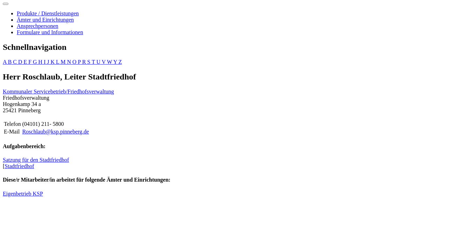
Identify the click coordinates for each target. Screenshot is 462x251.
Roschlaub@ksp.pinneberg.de (55, 132)
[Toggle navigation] (5, 4)
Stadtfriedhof (19, 166)
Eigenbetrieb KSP (23, 194)
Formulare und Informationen (50, 32)
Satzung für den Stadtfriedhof (36, 160)
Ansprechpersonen (37, 26)
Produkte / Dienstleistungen (48, 13)
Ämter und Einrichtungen (45, 20)
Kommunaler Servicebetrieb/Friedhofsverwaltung (58, 91)
